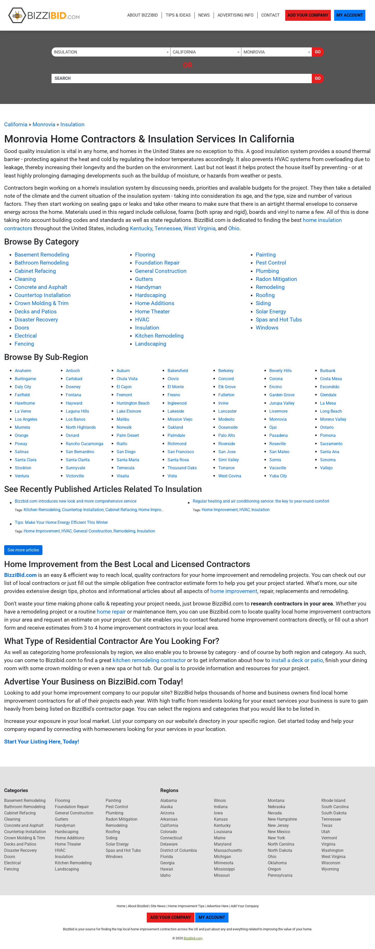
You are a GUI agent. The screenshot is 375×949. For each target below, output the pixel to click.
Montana (276, 800)
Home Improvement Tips (186, 906)
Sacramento (331, 443)
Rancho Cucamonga (84, 443)
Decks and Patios (36, 311)
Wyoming (330, 869)
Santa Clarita (78, 459)
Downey (73, 386)
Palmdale (176, 435)
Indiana (221, 806)
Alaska (166, 806)
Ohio (233, 228)
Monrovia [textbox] (254, 52)
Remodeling (270, 287)
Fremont (124, 394)
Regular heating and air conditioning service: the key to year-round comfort (261, 501)
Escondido (329, 386)
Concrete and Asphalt (41, 287)
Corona (276, 378)
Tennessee (168, 228)
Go (318, 51)
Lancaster (227, 411)
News (204, 15)
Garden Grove (281, 394)
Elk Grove (227, 386)
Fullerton (226, 394)
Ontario (327, 427)
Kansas (221, 819)
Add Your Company (308, 15)
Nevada (275, 812)
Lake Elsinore (129, 411)
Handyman (148, 287)
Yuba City (278, 475)
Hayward (74, 403)
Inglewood (177, 403)
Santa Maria (128, 459)
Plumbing (267, 271)
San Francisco (181, 451)
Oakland (175, 427)
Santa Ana (329, 451)
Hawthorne (25, 403)
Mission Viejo (180, 419)
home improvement (233, 591)
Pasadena (278, 435)
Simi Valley (228, 459)
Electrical (26, 336)
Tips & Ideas (178, 15)
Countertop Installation (43, 295)
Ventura (22, 475)
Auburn (123, 370)
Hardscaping (150, 295)
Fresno (174, 394)
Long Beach (331, 411)
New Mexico (279, 831)
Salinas (22, 451)
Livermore (278, 411)
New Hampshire (282, 819)
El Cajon (124, 386)
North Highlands (81, 427)
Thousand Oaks (182, 467)
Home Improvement (156, 509)
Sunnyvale (75, 467)
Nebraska (276, 806)
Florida (166, 856)
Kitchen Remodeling (159, 336)
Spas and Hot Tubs (279, 320)
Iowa (218, 812)
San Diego (126, 451)
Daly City (23, 386)
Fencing (24, 344)
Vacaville (277, 467)
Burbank (327, 370)
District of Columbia (178, 850)
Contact (270, 15)
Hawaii (166, 869)
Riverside (226, 443)
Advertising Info (235, 15)
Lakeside (176, 411)
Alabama (168, 800)
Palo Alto (226, 435)
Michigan (222, 856)
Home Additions (154, 303)
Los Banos (75, 419)
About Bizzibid (142, 15)
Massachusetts (228, 850)
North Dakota (280, 850)
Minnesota (223, 862)
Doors (22, 328)
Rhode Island (333, 800)
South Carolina (335, 806)
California (15, 124)
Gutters (144, 279)
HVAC (142, 320)
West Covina (229, 475)
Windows (267, 328)
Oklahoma (277, 862)
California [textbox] (184, 52)
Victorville (75, 475)
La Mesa (328, 403)
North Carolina (281, 844)
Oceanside (228, 427)
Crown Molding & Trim (41, 303)
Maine (219, 837)
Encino (275, 386)
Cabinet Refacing (35, 271)
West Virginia (199, 228)
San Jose (227, 451)
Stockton (23, 467)
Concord (226, 378)
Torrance (226, 467)
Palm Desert (128, 435)
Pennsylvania (280, 875)
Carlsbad (74, 378)
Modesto (226, 419)
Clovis (173, 378)
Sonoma (328, 459)
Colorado (168, 831)
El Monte (176, 386)
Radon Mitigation (276, 279)
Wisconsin (330, 862)
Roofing (265, 295)
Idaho (165, 875)
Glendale (328, 394)
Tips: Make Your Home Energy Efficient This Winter (61, 522)
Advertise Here (217, 906)
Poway (21, 443)
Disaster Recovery (36, 320)
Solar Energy (271, 311)
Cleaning (25, 279)
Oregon (274, 869)
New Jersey (278, 825)
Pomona (328, 435)
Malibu (123, 419)
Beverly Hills (280, 370)
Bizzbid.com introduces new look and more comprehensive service (75, 501)
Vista (172, 475)
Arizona (167, 812)
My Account (349, 15)
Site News (158, 906)
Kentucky (141, 228)
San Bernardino (80, 451)
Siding (263, 303)
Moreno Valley (333, 419)
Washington (332, 850)
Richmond (177, 443)
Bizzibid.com (193, 938)
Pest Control (271, 263)
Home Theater (152, 311)
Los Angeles (26, 419)
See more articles (23, 550)
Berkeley (226, 370)
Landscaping (150, 344)
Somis (275, 459)
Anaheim (23, 370)
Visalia (123, 475)
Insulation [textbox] (65, 52)
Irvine (223, 403)
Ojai (273, 427)
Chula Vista (127, 378)
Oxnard (72, 435)
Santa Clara (25, 459)
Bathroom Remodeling (42, 263)
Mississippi (224, 869)
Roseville (277, 443)
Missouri (222, 875)
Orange (21, 435)
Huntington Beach (133, 403)
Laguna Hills (77, 411)
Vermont (329, 837)
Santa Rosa (178, 459)
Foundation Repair (157, 263)
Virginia (328, 844)
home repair (111, 612)
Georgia (167, 862)
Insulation (72, 124)
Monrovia (44, 124)
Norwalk (124, 427)
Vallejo (326, 467)
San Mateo (279, 451)
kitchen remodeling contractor (149, 660)
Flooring (145, 255)
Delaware (168, 844)
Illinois (220, 800)
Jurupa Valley (282, 403)
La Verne (23, 411)
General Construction (161, 271)
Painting (266, 255)
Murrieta (22, 427)
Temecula (126, 467)
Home (121, 906)
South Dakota (334, 812)
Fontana (73, 394)
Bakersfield (178, 370)
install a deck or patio (297, 660)
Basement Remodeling (42, 255)
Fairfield (22, 394)
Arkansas (168, 819)
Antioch (73, 370)
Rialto (122, 443)
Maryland (222, 844)
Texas (326, 825)
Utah (325, 831)
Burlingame (25, 378)
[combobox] (111, 52)
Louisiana (223, 831)
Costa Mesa (331, 378)
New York (276, 837)
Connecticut (171, 837)
